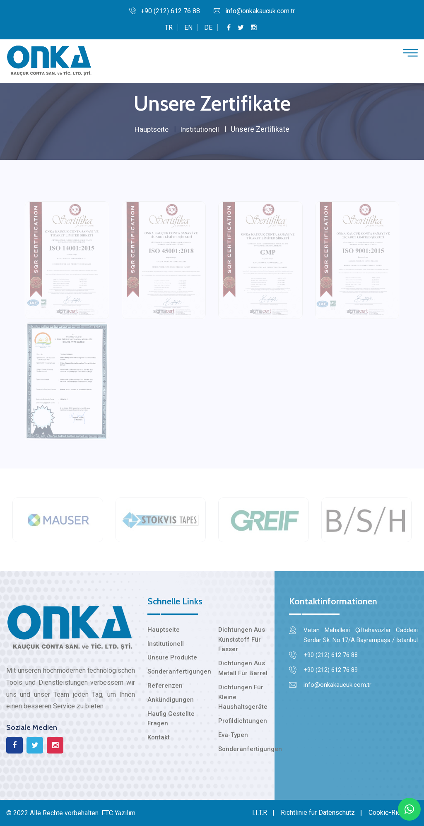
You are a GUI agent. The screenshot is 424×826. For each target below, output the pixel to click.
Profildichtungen (242, 721)
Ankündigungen (170, 699)
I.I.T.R (259, 812)
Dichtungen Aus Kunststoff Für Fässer (241, 639)
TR (169, 27)
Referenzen (165, 685)
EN (188, 27)
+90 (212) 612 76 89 (331, 670)
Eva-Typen (233, 735)
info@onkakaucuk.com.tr (254, 11)
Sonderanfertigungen (179, 671)
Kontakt (158, 737)
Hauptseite (150, 129)
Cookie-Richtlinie (393, 812)
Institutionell (201, 129)
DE (208, 27)
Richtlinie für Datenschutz (318, 812)
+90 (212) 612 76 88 (164, 11)
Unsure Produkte (172, 657)
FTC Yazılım (118, 813)
